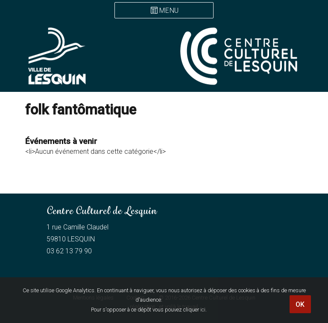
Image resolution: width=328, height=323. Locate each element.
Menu (169, 11)
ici (202, 309)
